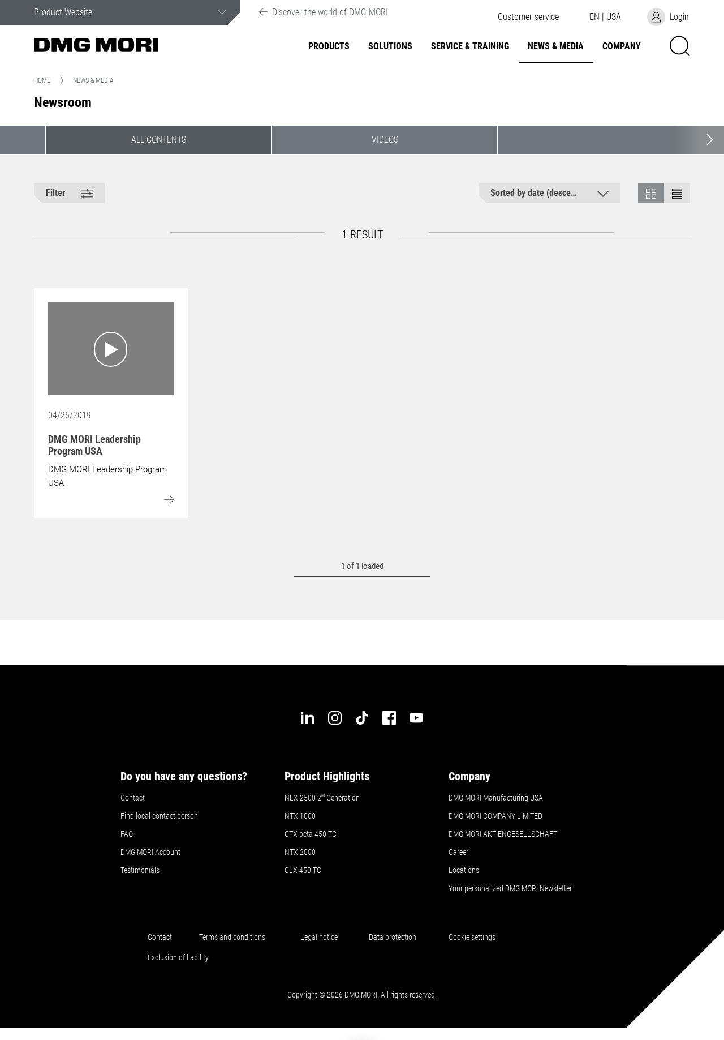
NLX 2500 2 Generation (322, 797)
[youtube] (416, 718)
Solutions (390, 46)
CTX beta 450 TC (311, 833)
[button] (528, 17)
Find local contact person (159, 815)
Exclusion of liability (178, 957)
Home (42, 80)
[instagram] (334, 718)
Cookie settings (474, 936)
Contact (132, 797)
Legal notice (320, 936)
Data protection (392, 936)
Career (458, 852)
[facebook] (389, 718)
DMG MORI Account (150, 852)
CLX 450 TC (303, 870)
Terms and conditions (232, 936)
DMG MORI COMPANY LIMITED (495, 815)
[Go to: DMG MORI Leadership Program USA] (111, 348)
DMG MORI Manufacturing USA (496, 797)
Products (329, 46)
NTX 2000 (300, 852)
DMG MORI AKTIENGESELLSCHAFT (503, 833)
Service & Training (470, 46)
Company (621, 46)
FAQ (126, 833)
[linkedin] (307, 718)
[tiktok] (362, 718)
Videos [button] (385, 139)
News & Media (556, 46)
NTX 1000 (300, 815)
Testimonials (140, 870)
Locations (464, 870)
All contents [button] (158, 139)
